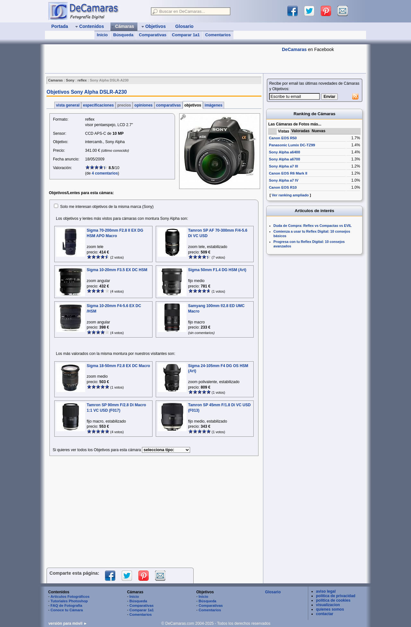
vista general (68, 105)
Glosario (273, 592)
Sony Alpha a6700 (284, 159)
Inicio (102, 34)
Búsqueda (123, 34)
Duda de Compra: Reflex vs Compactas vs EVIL (313, 226)
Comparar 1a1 (186, 34)
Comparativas (152, 34)
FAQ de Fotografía (66, 605)
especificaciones (98, 105)
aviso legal (326, 591)
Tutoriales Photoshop (69, 601)
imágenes (213, 105)
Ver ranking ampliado (290, 195)
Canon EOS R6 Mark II (288, 173)
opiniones (143, 105)
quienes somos (330, 609)
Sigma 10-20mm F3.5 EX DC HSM (117, 270)
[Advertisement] (162, 58)
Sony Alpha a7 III (283, 166)
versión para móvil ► (67, 623)
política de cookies (333, 600)
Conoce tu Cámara (66, 610)
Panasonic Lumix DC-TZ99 (292, 145)
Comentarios (218, 34)
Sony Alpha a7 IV (283, 180)
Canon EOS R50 (283, 138)
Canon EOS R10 (283, 187)
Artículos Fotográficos (70, 596)
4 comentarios (105, 173)
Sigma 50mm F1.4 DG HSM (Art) (217, 270)
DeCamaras (294, 49)
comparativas (168, 105)
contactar (324, 614)
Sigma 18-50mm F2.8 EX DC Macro (118, 366)
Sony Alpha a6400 (284, 152)
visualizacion (328, 605)
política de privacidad (335, 596)
